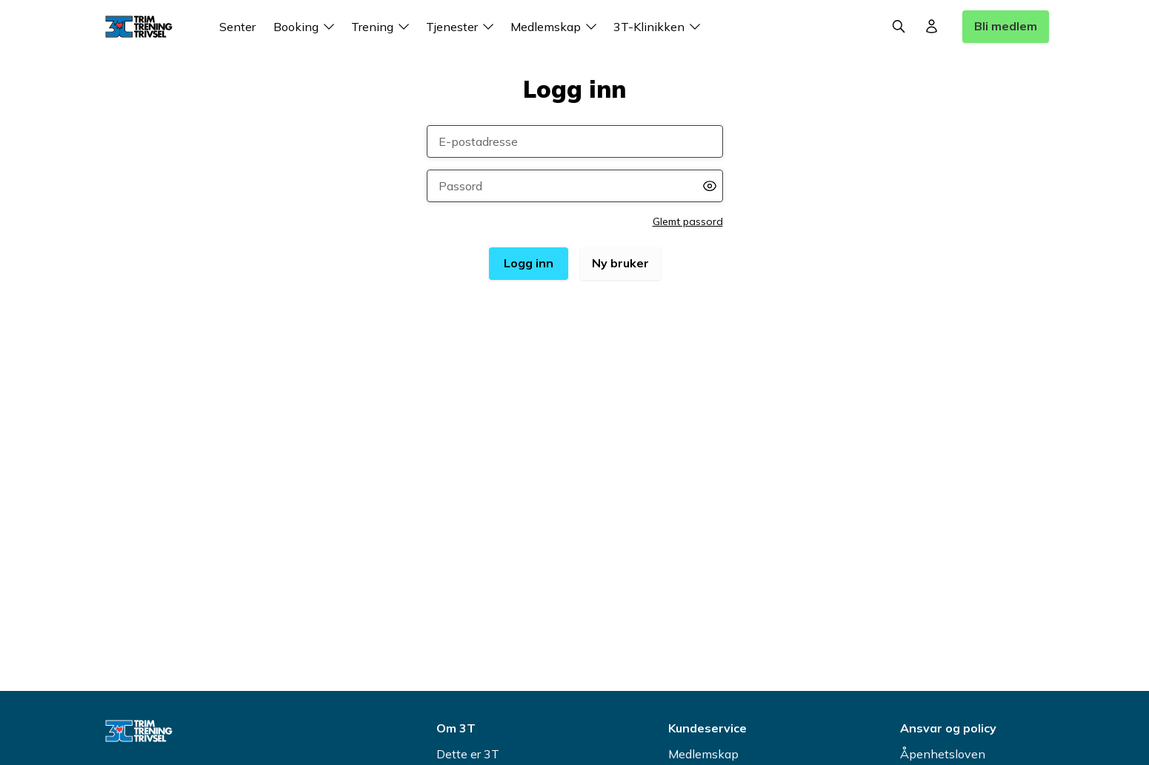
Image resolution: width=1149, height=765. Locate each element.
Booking (306, 26)
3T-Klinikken (659, 26)
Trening (382, 26)
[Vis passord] (709, 186)
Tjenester (462, 26)
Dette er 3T (467, 753)
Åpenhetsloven (942, 753)
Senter (237, 26)
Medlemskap (556, 26)
